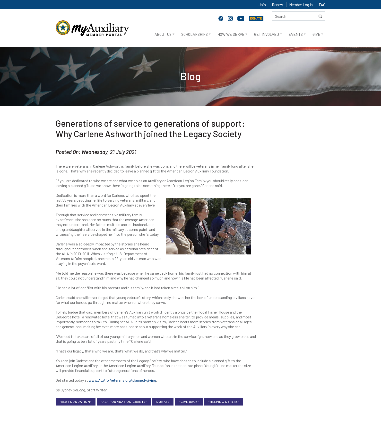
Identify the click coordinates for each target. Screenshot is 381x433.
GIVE (316, 34)
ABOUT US (163, 34)
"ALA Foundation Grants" (124, 402)
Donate (163, 402)
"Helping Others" (223, 402)
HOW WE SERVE (230, 34)
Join (262, 4)
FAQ (322, 4)
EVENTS (296, 34)
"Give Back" (189, 402)
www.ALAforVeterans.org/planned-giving (122, 380)
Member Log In (301, 4)
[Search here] (298, 16)
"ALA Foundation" (76, 402)
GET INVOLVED (266, 34)
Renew (277, 4)
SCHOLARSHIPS (194, 34)
